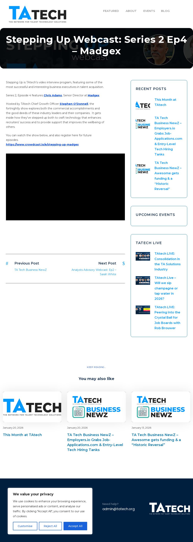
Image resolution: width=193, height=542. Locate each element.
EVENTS (149, 11)
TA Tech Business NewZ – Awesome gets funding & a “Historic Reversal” (156, 440)
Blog (45, 398)
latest (52, 398)
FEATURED (111, 11)
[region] (50, 511)
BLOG (165, 11)
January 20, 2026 (13, 427)
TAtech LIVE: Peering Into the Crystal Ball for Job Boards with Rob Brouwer (167, 317)
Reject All (50, 526)
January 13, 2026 (141, 427)
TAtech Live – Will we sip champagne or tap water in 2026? (166, 288)
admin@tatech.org (118, 508)
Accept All (75, 526)
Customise (25, 526)
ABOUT (131, 11)
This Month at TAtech (22, 435)
